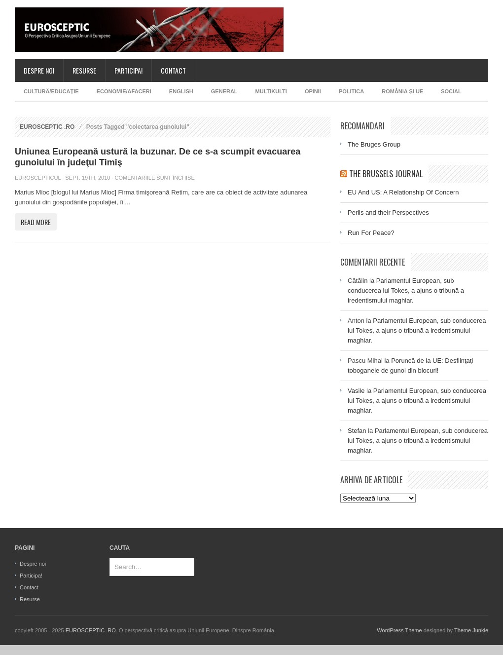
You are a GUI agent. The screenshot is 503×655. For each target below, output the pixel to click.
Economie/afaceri (124, 91)
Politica (351, 91)
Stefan (357, 430)
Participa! (128, 70)
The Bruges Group (374, 144)
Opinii (313, 91)
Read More (36, 222)
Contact (173, 70)
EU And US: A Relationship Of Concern (403, 192)
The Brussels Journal (386, 174)
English (181, 91)
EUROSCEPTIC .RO (47, 126)
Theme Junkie (471, 630)
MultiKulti (271, 91)
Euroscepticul (38, 178)
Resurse (84, 70)
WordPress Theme (399, 630)
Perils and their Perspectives (388, 212)
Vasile (356, 390)
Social (451, 91)
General (224, 91)
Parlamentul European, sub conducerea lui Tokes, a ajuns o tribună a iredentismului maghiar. (406, 290)
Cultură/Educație (51, 91)
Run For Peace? (371, 232)
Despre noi (39, 70)
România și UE (402, 91)
